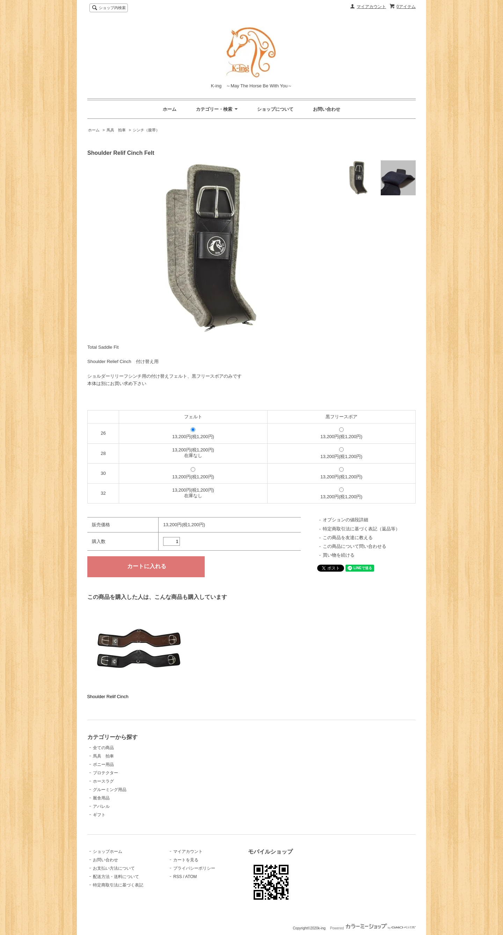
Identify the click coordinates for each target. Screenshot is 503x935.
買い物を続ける (339, 555)
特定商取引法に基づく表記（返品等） (361, 528)
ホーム (169, 109)
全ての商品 (103, 747)
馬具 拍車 (116, 130)
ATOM (191, 876)
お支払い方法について (114, 868)
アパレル (101, 806)
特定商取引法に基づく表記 (118, 885)
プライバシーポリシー (194, 868)
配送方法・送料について (116, 876)
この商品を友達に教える (348, 537)
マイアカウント (371, 6)
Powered (373, 928)
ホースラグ (103, 781)
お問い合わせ (326, 109)
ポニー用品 (103, 764)
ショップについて (275, 109)
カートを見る (185, 859)
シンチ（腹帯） (146, 130)
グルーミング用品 (109, 789)
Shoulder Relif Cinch (108, 696)
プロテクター (105, 772)
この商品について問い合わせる (354, 546)
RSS (177, 876)
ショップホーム (107, 851)
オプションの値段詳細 (345, 519)
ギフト (99, 814)
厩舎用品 (101, 798)
